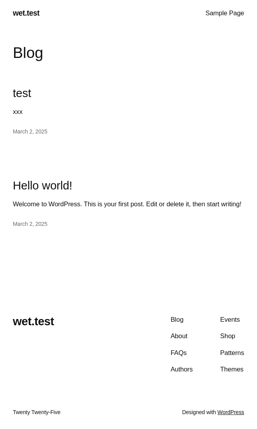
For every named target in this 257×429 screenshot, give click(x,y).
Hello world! (42, 185)
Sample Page (224, 13)
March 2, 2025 (30, 131)
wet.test (26, 13)
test (22, 93)
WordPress (230, 412)
